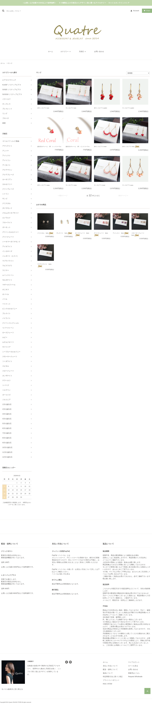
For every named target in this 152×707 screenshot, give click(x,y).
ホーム (50, 51)
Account (136, 11)
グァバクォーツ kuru (101, 234)
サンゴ (10, 63)
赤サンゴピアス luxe (43, 108)
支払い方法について (110, 666)
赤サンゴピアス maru (131, 147)
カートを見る (133, 666)
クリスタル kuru (45, 233)
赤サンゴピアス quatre (100, 108)
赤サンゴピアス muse (100, 146)
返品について (108, 673)
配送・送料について (110, 669)
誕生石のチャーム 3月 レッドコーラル (49, 146)
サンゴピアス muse (99, 185)
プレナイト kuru (64, 233)
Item (146, 11)
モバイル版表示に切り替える (12, 689)
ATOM (109, 684)
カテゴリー (65, 51)
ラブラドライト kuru (44, 265)
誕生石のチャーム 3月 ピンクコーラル (78, 146)
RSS (104, 684)
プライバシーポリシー (111, 680)
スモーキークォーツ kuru (139, 234)
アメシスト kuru (121, 233)
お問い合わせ (99, 51)
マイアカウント (134, 662)
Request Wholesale (135, 676)
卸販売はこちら (134, 673)
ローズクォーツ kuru (82, 234)
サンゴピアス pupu (127, 185)
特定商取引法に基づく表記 (113, 676)
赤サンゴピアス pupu (43, 185)
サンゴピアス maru (71, 185)
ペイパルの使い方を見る (61, 574)
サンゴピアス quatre (128, 108)
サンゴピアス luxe (71, 108)
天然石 (83, 51)
